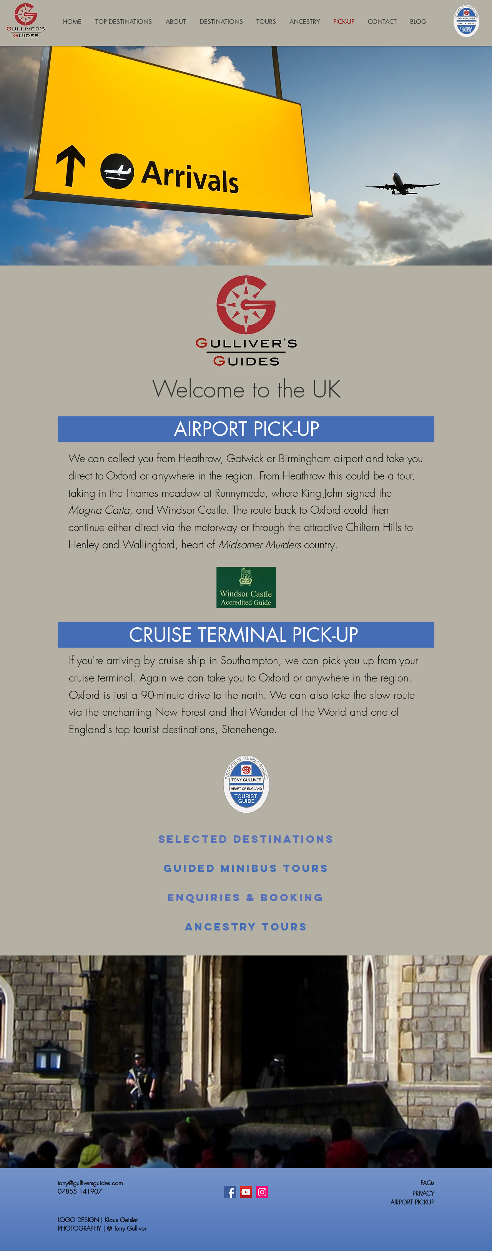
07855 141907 (80, 1191)
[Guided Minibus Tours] (246, 868)
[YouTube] (246, 1192)
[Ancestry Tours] (246, 927)
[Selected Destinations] (246, 839)
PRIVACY (423, 1193)
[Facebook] (230, 1192)
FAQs (427, 1183)
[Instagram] (262, 1192)
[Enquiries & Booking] (245, 897)
